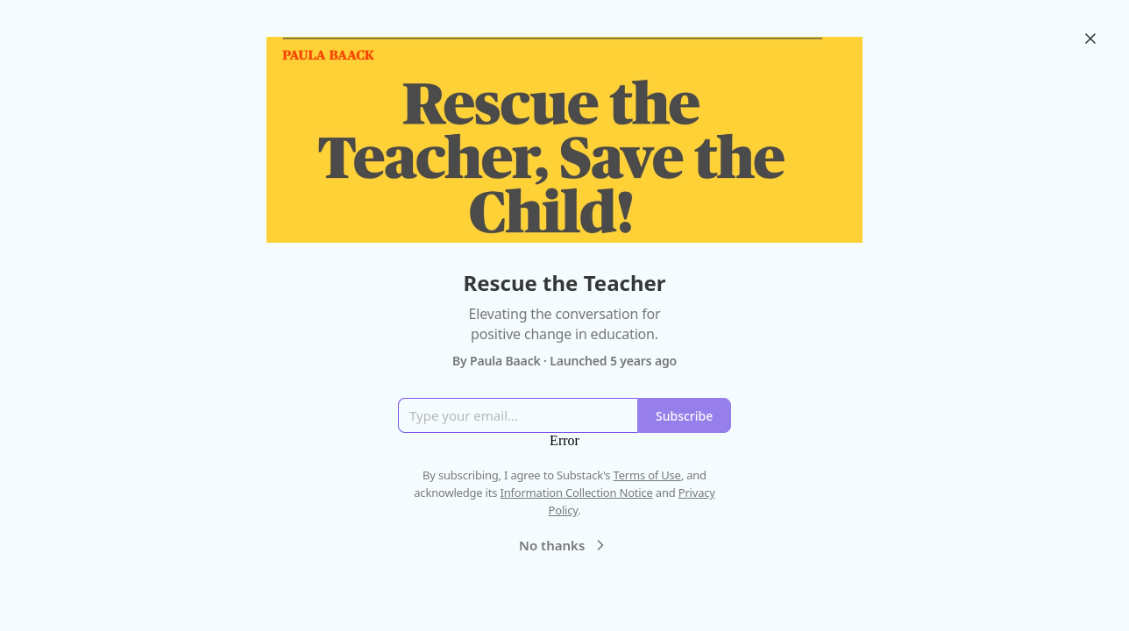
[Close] (1090, 38)
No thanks (564, 545)
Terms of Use (647, 475)
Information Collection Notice (576, 492)
